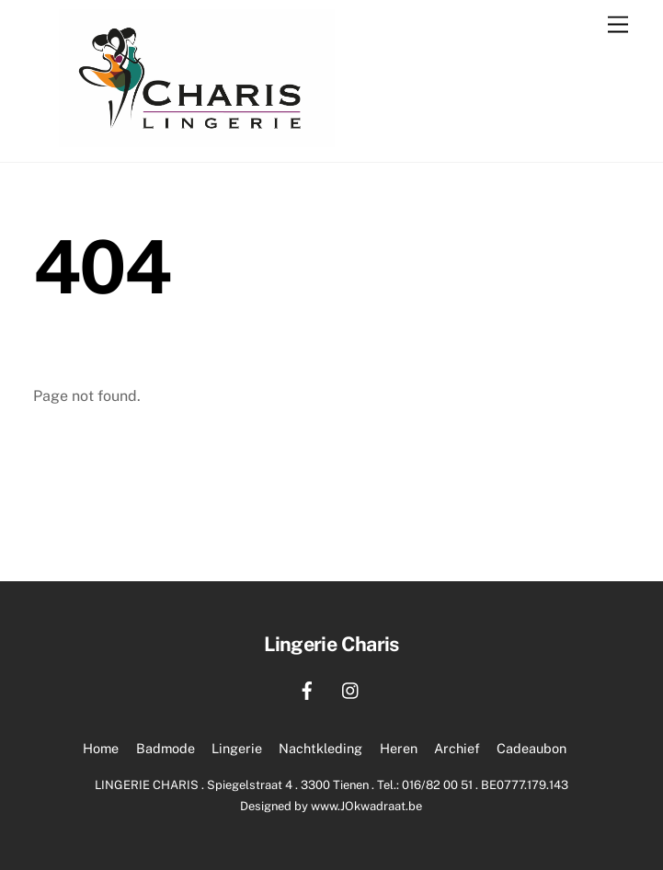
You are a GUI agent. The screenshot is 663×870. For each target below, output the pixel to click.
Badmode (165, 748)
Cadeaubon (531, 748)
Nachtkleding (320, 748)
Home (101, 748)
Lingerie (236, 748)
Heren (398, 748)
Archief (457, 748)
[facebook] (307, 688)
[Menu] (618, 25)
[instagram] (351, 688)
